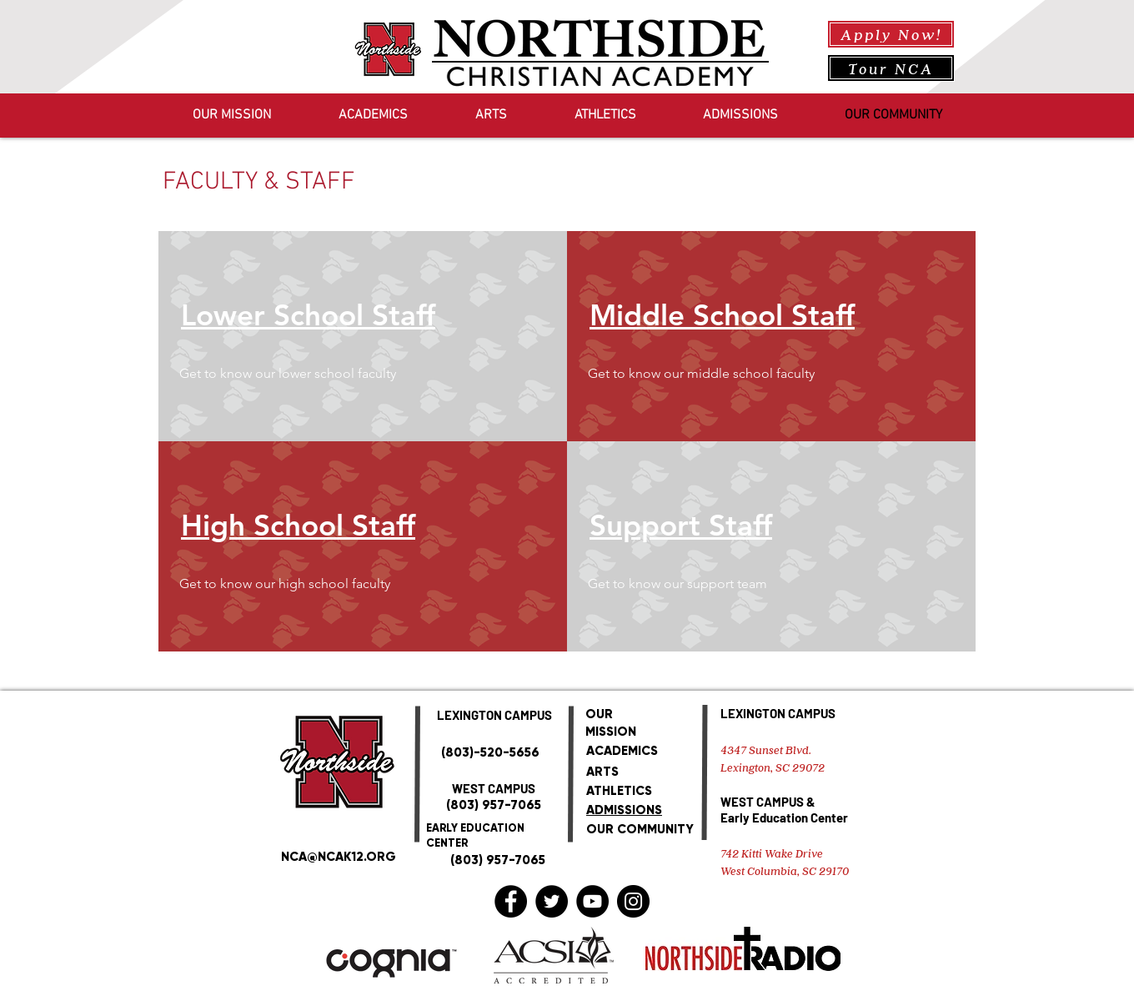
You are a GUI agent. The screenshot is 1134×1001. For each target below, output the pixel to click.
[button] (317, 374)
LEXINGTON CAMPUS (777, 713)
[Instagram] (633, 901)
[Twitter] (551, 901)
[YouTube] (592, 901)
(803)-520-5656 (490, 752)
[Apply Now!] (891, 34)
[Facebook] (510, 901)
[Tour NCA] (891, 68)
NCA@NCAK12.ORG (338, 856)
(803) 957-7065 (493, 804)
